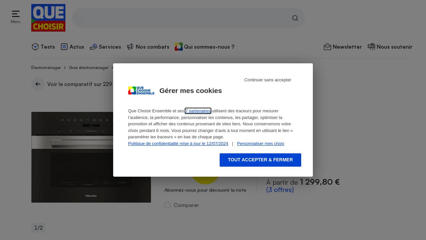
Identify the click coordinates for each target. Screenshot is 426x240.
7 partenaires (198, 110)
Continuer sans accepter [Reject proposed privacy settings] (267, 79)
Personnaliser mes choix (260, 143)
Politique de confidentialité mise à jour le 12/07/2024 (178, 143)
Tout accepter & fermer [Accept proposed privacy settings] (260, 159)
